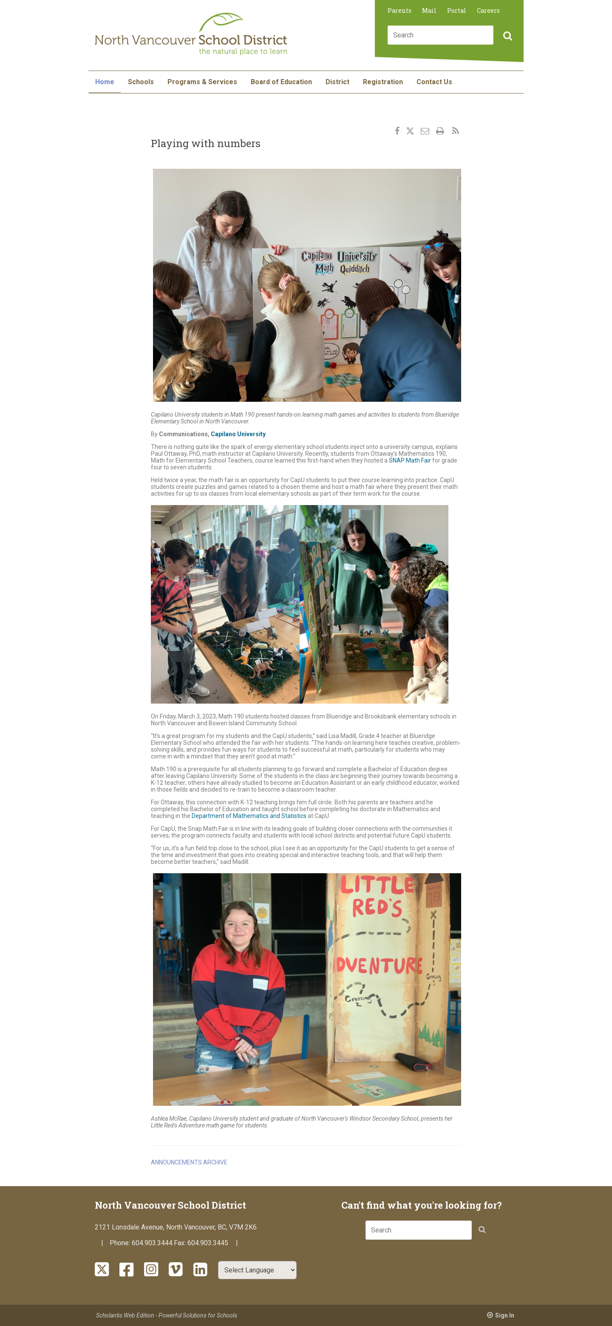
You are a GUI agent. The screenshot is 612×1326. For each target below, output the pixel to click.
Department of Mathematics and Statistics (249, 815)
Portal (456, 10)
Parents (399, 10)
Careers (488, 10)
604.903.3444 (152, 1243)
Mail (429, 10)
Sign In (504, 1315)
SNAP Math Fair (410, 460)
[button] (506, 36)
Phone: (121, 1243)
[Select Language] (257, 1270)
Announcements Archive (189, 1162)
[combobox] (440, 35)
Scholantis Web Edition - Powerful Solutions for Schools (166, 1315)
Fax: (180, 1243)
